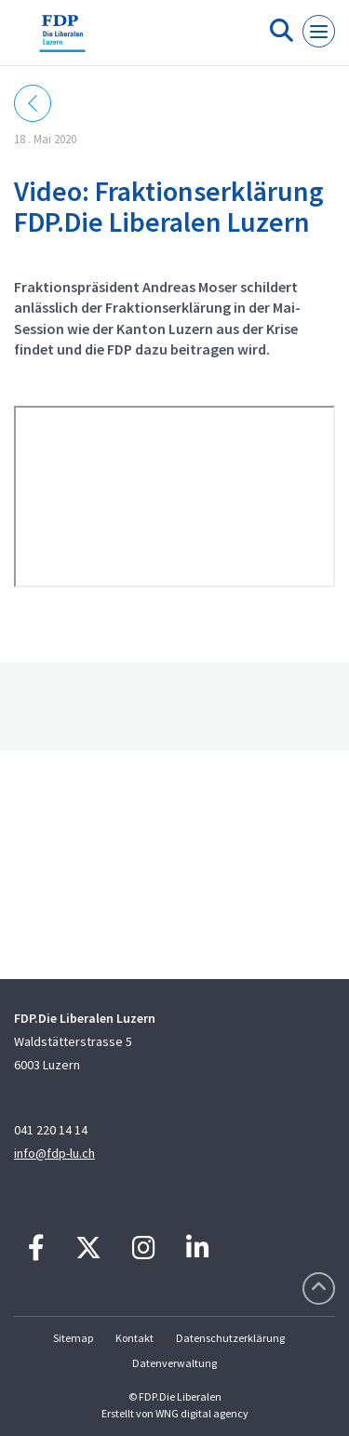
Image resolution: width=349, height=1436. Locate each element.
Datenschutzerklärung (230, 1338)
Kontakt (134, 1338)
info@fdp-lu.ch (54, 1153)
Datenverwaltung (174, 1363)
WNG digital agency (201, 1413)
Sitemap (73, 1338)
